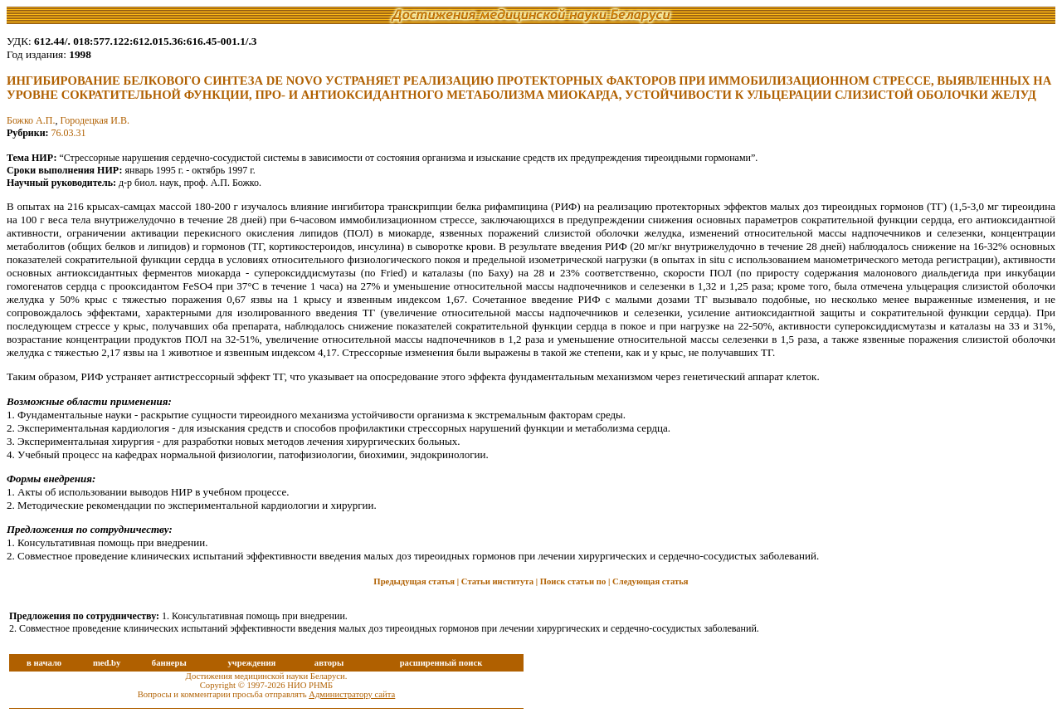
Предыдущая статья (414, 581)
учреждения (251, 662)
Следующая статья (650, 581)
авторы (329, 662)
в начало (44, 662)
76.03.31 (68, 133)
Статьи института (497, 581)
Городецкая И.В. (94, 120)
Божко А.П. (31, 120)
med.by (106, 662)
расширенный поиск (441, 662)
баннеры (169, 662)
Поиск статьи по (573, 581)
